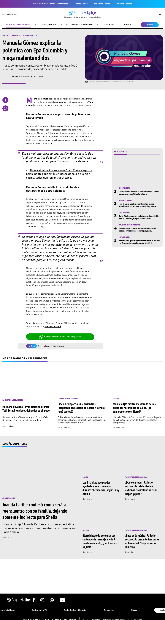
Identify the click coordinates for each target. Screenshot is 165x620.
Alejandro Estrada (102, 3)
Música (127, 24)
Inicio (5, 35)
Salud (85, 477)
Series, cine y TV (49, 24)
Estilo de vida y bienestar (79, 24)
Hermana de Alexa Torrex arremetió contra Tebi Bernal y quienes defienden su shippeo (26, 409)
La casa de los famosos (57, 3)
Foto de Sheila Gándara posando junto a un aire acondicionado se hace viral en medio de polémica (137, 205)
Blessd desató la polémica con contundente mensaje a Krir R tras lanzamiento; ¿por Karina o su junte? (99, 541)
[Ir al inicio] (82, 14)
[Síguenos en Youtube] (62, 601)
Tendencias (108, 24)
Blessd (116, 399)
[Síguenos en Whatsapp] (52, 601)
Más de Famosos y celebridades (25, 358)
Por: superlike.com (20, 77)
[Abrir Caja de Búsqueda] (160, 14)
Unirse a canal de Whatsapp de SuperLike (60, 337)
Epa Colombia (60, 102)
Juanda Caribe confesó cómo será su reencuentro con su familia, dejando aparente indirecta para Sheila (35, 510)
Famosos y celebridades (18, 24)
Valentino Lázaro (124, 3)
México (150, 25)
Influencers (124, 188)
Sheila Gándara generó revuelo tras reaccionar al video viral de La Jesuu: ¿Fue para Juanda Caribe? (139, 217)
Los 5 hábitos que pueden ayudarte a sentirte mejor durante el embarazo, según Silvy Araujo (100, 488)
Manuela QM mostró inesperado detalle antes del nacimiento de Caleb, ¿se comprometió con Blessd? (135, 408)
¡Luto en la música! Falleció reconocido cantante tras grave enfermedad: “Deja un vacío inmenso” (142, 541)
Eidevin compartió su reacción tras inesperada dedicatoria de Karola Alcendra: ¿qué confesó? (81, 408)
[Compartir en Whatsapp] (5, 108)
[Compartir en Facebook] (5, 100)
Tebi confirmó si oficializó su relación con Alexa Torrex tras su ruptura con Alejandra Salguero (139, 192)
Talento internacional (129, 225)
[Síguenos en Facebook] (34, 601)
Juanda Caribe (81, 3)
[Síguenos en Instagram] (42, 601)
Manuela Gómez (44, 346)
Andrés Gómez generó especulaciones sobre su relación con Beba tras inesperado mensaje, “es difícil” (139, 241)
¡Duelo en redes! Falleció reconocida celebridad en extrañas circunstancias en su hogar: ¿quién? (137, 229)
